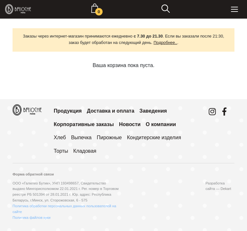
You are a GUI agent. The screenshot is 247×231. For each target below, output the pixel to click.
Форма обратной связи (33, 174)
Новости (130, 124)
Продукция (68, 111)
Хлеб (60, 137)
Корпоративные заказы (84, 124)
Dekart (226, 189)
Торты (61, 151)
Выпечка (81, 137)
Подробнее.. (165, 42)
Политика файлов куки (31, 217)
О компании (161, 124)
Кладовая (84, 151)
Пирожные (109, 137)
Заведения (153, 111)
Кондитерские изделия (154, 137)
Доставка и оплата (110, 111)
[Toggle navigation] (234, 9)
